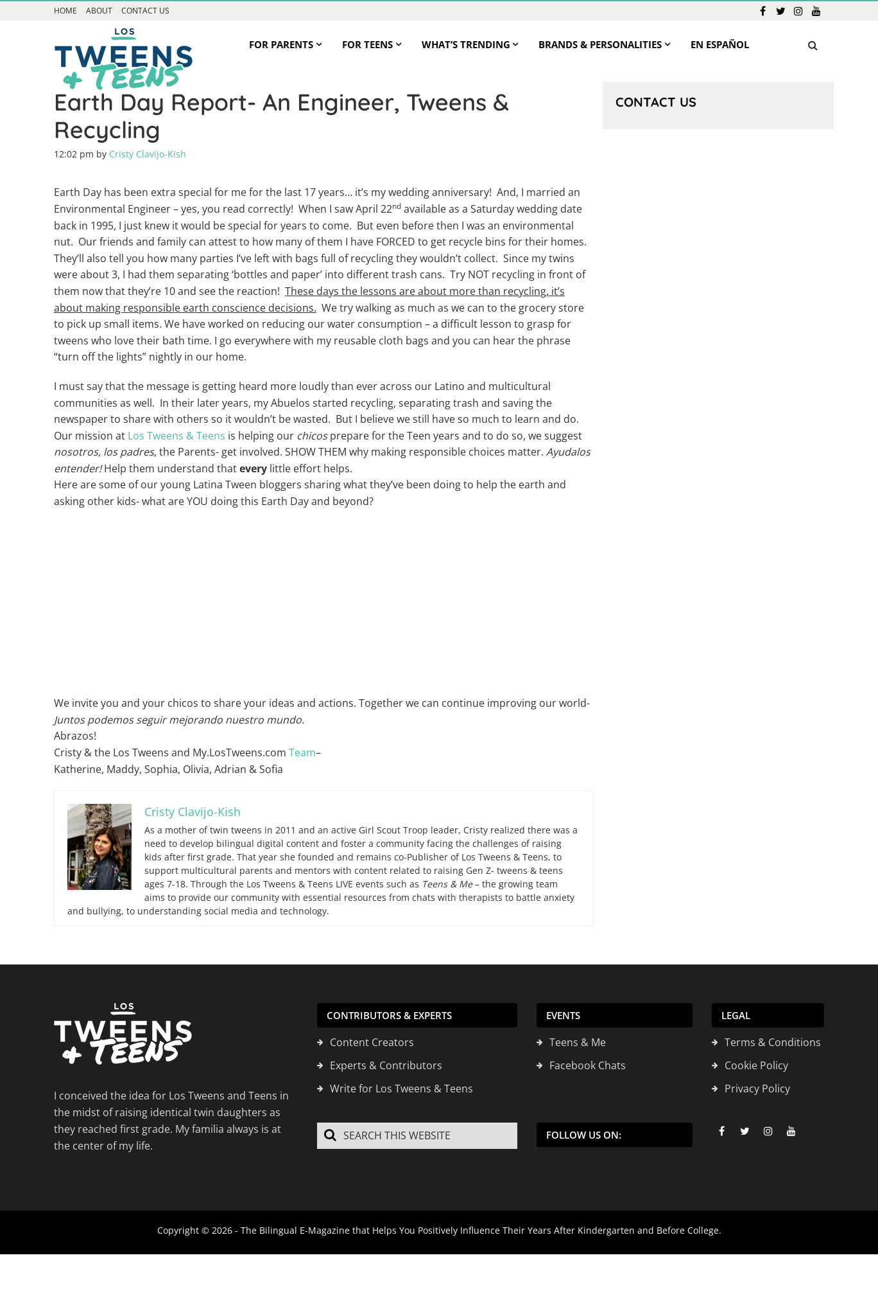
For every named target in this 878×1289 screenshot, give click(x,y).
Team (302, 752)
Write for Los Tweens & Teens (401, 1088)
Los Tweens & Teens (176, 436)
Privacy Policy (757, 1088)
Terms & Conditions (773, 1042)
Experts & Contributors (386, 1065)
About (99, 11)
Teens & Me (577, 1042)
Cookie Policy (756, 1065)
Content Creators (372, 1042)
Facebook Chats (587, 1065)
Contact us (145, 11)
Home (65, 11)
